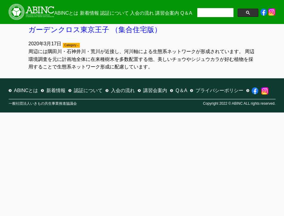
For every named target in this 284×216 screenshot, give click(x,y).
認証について (114, 13)
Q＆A (186, 13)
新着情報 (89, 13)
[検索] (214, 13)
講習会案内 (167, 13)
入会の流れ (142, 13)
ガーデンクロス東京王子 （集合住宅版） (94, 30)
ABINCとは (66, 13)
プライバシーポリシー (219, 90)
